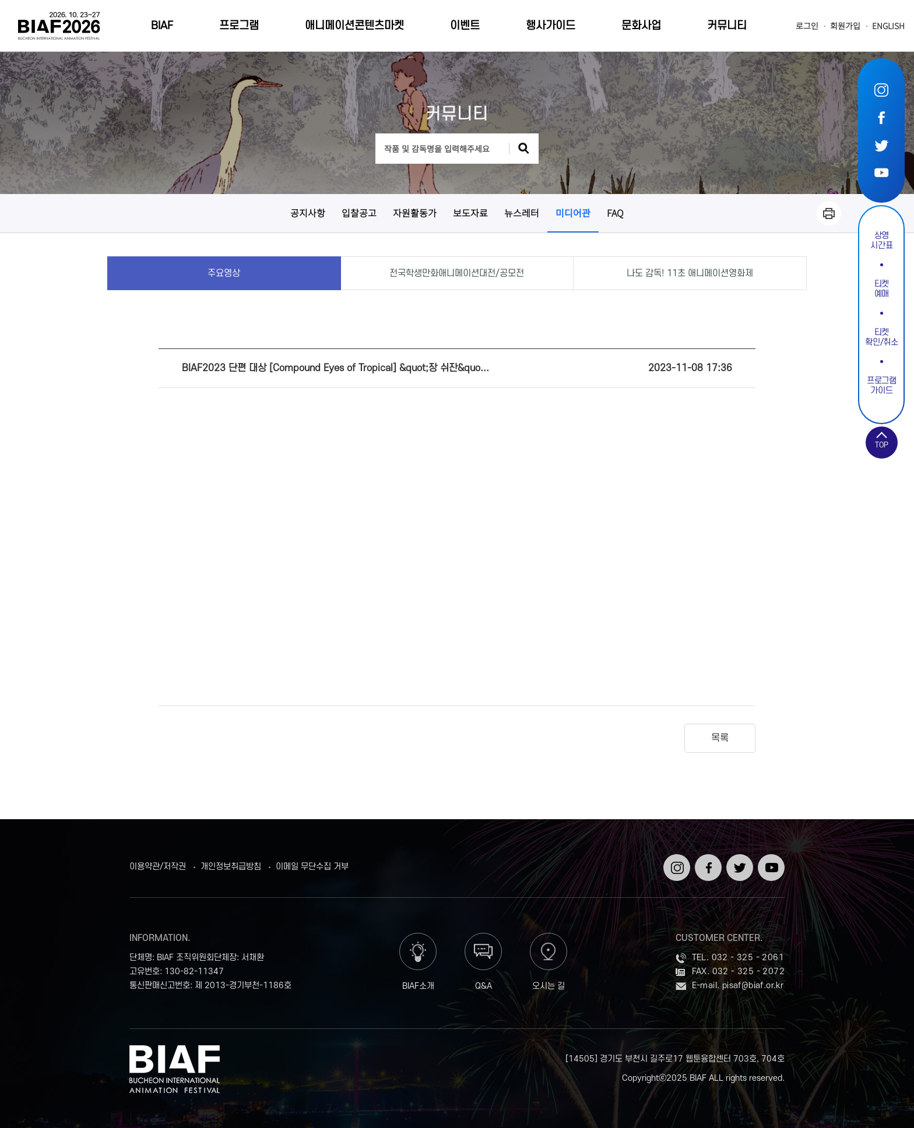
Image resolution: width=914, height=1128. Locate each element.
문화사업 (641, 26)
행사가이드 (550, 26)
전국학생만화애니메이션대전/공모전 (456, 273)
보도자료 (470, 213)
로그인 (807, 26)
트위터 (881, 145)
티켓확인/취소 (881, 337)
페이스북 (881, 117)
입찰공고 (359, 213)
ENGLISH (888, 26)
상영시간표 (881, 241)
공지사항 (307, 213)
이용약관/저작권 (157, 867)
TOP (881, 445)
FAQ (615, 213)
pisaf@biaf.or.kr (752, 985)
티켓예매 (881, 289)
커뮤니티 (727, 26)
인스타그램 (881, 90)
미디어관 (573, 213)
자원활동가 (415, 213)
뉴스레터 (521, 213)
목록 (720, 738)
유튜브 (881, 172)
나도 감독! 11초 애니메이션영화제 (690, 273)
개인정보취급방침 (231, 867)
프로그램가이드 (882, 386)
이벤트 (465, 26)
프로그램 (239, 26)
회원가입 (845, 26)
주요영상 (224, 273)
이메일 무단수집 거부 (312, 867)
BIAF (162, 26)
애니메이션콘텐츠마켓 (354, 26)
